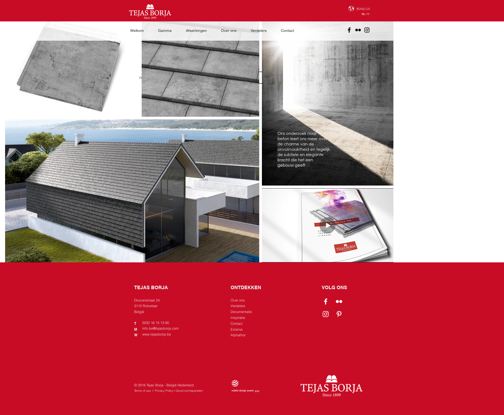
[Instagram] (366, 30)
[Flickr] (358, 30)
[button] (168, 30)
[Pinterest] (339, 314)
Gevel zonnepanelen (189, 391)
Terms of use (142, 391)
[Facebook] (349, 30)
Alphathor (238, 335)
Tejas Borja (154, 385)
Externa (236, 329)
